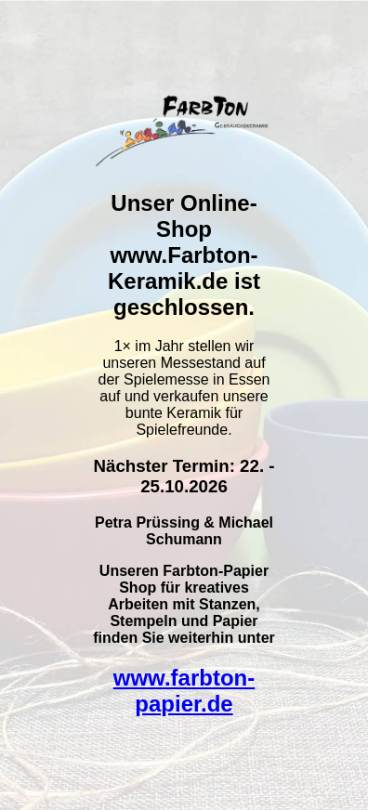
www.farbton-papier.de (184, 690)
